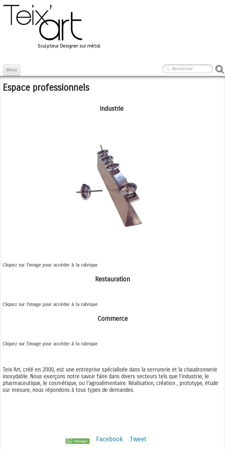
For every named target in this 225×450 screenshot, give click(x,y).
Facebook (109, 439)
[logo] (51, 26)
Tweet (138, 439)
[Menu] (11, 70)
